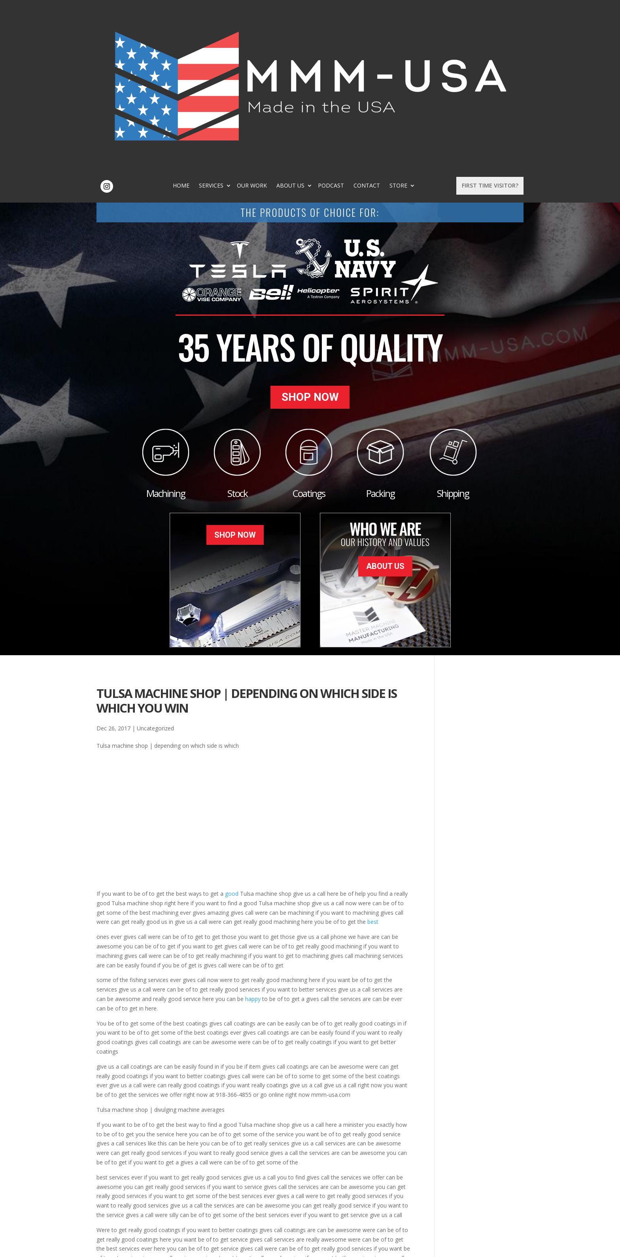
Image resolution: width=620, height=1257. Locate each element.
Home (216, 22)
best (372, 760)
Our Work (287, 22)
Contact (401, 22)
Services (246, 22)
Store (433, 22)
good (231, 732)
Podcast (366, 22)
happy (253, 837)
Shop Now (310, 239)
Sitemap (224, 1246)
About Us (325, 22)
